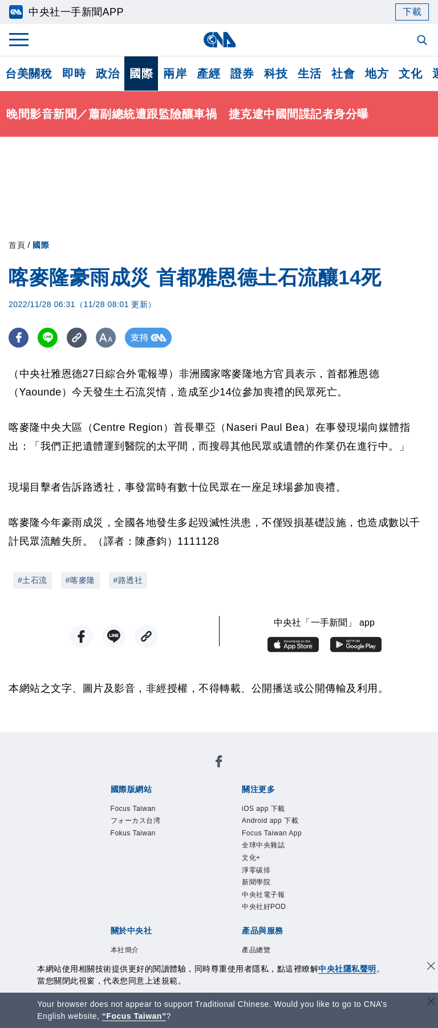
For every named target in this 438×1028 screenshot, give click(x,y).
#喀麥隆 (80, 580)
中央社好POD (264, 907)
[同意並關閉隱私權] (431, 967)
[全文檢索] (423, 41)
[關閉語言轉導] (431, 1003)
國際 (141, 73)
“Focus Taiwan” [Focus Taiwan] (134, 1016)
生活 (309, 73)
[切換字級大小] (106, 338)
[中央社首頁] (219, 39)
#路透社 (128, 580)
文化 (410, 73)
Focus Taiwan (133, 809)
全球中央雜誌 (263, 845)
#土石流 (32, 580)
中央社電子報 (263, 895)
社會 (343, 73)
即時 (74, 73)
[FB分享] (19, 338)
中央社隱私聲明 (347, 968)
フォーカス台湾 (136, 821)
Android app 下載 (270, 821)
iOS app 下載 (263, 809)
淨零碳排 (256, 870)
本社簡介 (125, 950)
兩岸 (174, 73)
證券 (242, 73)
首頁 (17, 245)
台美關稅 (28, 73)
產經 (208, 73)
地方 (376, 73)
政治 (107, 73)
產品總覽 (256, 950)
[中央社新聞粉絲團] (219, 763)
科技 (275, 73)
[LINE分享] (48, 338)
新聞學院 (256, 882)
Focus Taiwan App (272, 833)
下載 (412, 12)
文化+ (251, 858)
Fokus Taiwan (133, 833)
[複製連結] (77, 338)
